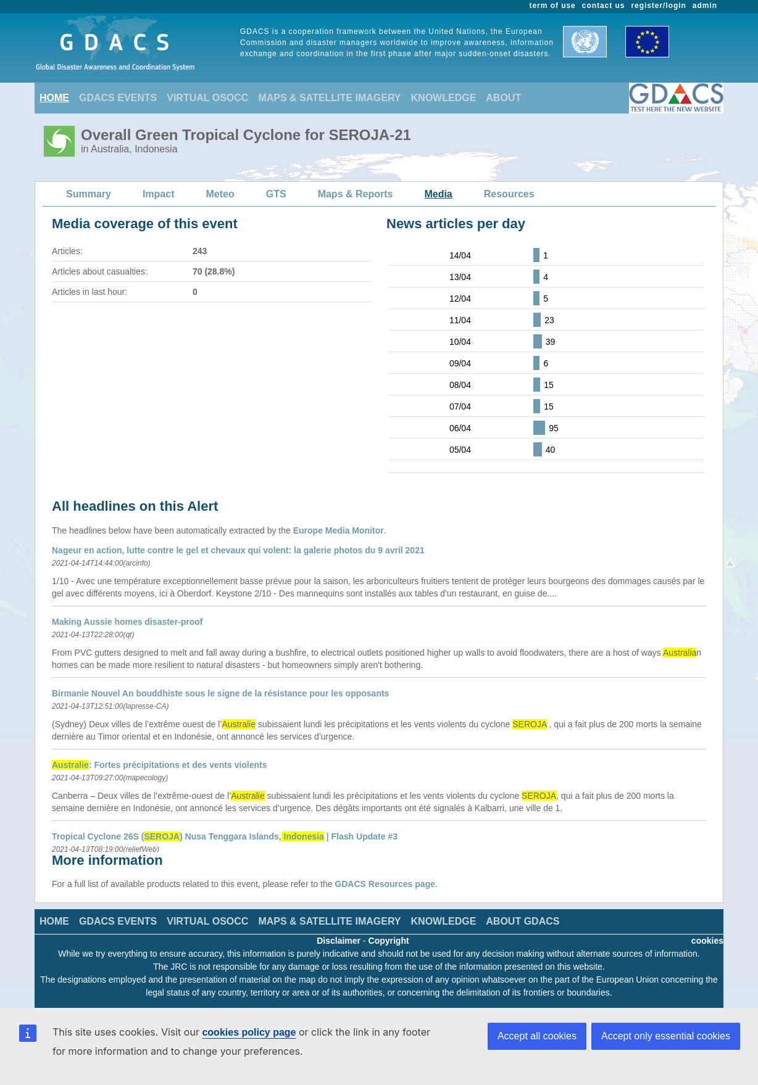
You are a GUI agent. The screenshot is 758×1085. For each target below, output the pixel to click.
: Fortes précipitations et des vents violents (159, 765)
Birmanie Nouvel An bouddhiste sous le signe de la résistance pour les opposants (220, 693)
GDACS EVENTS (118, 98)
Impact (159, 194)
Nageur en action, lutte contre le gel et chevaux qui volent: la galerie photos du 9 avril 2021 (238, 550)
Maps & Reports (355, 194)
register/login (658, 5)
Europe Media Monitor (338, 530)
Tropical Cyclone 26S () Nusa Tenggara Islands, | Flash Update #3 (225, 836)
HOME (54, 98)
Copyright (389, 941)
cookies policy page (249, 1032)
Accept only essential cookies (665, 1036)
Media (438, 194)
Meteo (220, 194)
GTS (276, 194)
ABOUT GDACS (522, 921)
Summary (88, 194)
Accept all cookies (537, 1036)
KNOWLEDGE (444, 98)
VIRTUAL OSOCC (207, 98)
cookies (707, 941)
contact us (603, 5)
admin (705, 5)
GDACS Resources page (385, 884)
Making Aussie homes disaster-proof (127, 622)
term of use (553, 5)
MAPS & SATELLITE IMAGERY (329, 98)
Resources (509, 194)
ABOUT (503, 98)
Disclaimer (338, 941)
